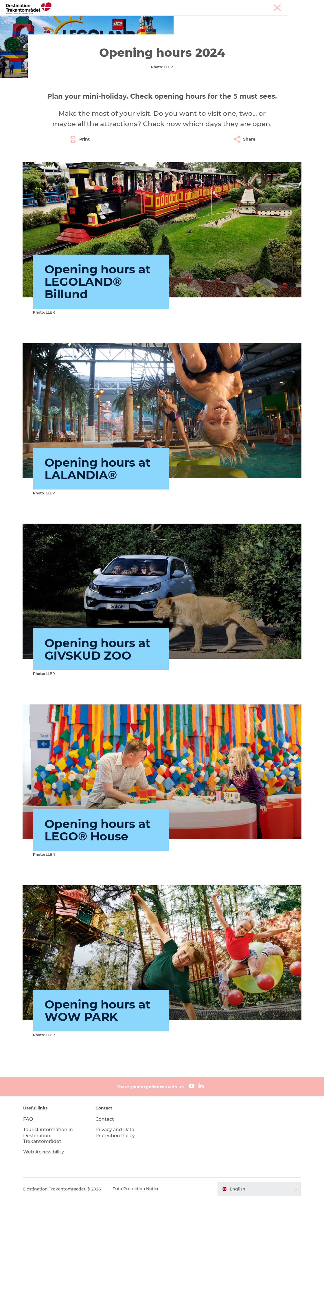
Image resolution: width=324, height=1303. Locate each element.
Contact (106, 1222)
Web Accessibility (45, 1254)
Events (249, 18)
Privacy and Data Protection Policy (117, 1235)
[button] (258, 1292)
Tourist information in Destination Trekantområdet (50, 1238)
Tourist (242, 5)
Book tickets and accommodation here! (182, 24)
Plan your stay (114, 24)
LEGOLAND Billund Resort (140, 18)
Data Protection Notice (139, 1291)
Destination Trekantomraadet (37, 42)
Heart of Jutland (84, 18)
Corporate (309, 5)
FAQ (30, 1222)
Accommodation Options (205, 18)
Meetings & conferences (274, 5)
